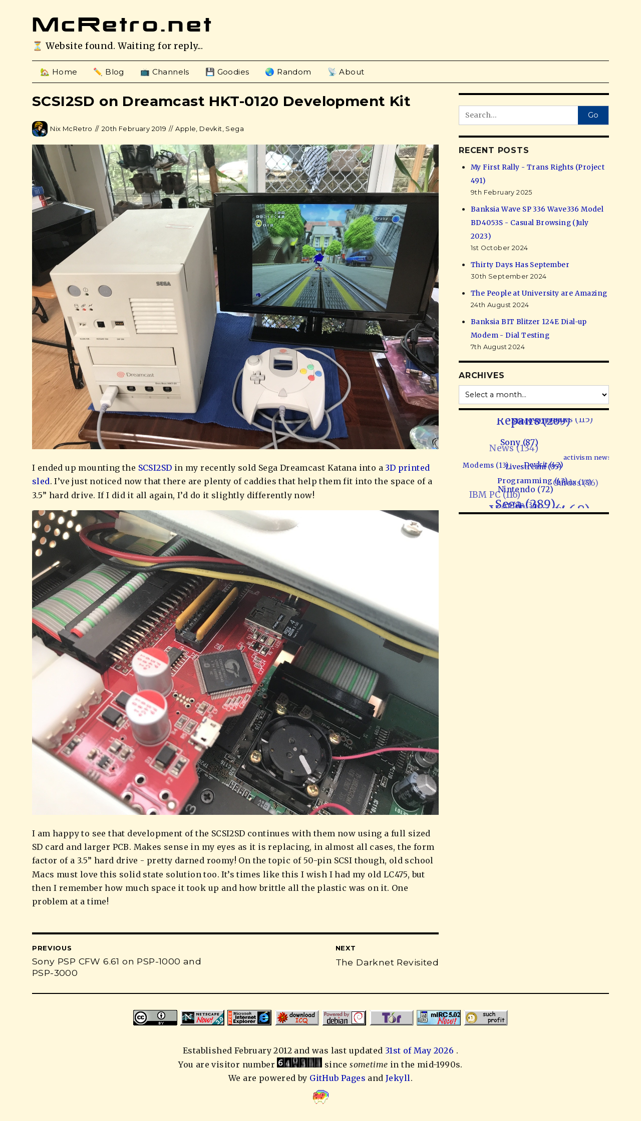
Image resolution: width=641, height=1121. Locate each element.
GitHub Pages (337, 1078)
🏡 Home (58, 72)
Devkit (210, 129)
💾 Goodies (227, 72)
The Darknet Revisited (387, 962)
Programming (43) (534, 479)
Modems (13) (487, 465)
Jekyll (398, 1078)
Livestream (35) (535, 465)
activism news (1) (594, 456)
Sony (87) (521, 441)
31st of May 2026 (420, 1050)
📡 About (346, 72)
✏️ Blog (108, 72)
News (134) (509, 449)
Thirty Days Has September (520, 265)
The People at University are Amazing (539, 293)
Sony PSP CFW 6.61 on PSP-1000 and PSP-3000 (116, 967)
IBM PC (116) (492, 495)
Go (593, 115)
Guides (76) (571, 484)
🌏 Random (288, 72)
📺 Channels (164, 72)
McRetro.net (122, 24)
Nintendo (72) (527, 488)
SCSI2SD (155, 468)
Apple (185, 129)
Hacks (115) (567, 419)
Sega (234, 129)
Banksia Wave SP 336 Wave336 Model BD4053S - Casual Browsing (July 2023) (537, 223)
